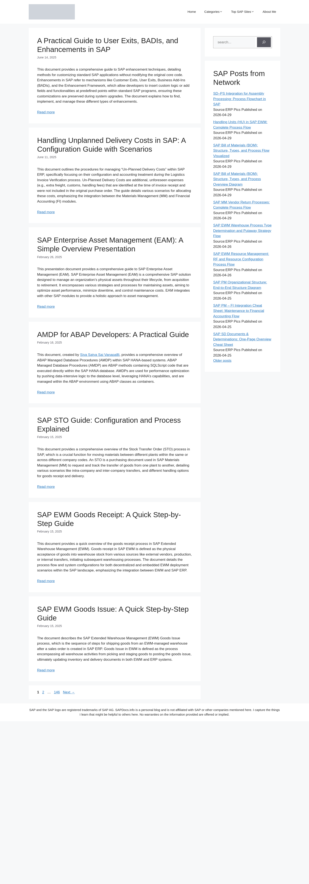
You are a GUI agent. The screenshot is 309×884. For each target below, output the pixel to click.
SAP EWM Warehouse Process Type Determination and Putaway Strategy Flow (242, 230)
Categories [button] (213, 11)
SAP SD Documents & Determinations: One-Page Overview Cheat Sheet (242, 339)
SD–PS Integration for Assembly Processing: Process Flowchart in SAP (239, 99)
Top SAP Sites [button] (242, 11)
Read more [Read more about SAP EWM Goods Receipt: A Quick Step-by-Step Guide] (46, 581)
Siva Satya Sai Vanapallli (99, 355)
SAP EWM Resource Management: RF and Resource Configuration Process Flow (241, 259)
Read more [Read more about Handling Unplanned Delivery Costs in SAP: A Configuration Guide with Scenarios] (46, 212)
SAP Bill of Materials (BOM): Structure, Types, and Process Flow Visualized (241, 150)
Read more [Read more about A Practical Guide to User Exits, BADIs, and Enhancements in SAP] (46, 112)
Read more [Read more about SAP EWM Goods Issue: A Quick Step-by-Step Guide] (46, 670)
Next (69, 692)
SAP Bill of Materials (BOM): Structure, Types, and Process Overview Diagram (237, 179)
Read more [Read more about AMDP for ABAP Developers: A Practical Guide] (46, 392)
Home (192, 11)
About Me (269, 11)
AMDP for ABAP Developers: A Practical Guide (113, 334)
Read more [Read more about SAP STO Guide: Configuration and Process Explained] (46, 487)
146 (57, 692)
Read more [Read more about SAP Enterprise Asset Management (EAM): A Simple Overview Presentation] (46, 307)
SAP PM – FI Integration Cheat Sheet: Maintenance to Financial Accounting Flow (238, 311)
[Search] (264, 42)
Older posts (222, 361)
